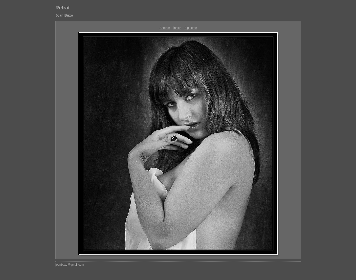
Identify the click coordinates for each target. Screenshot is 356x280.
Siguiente (190, 28)
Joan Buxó (64, 15)
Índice (177, 28)
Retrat (62, 7)
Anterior (165, 28)
